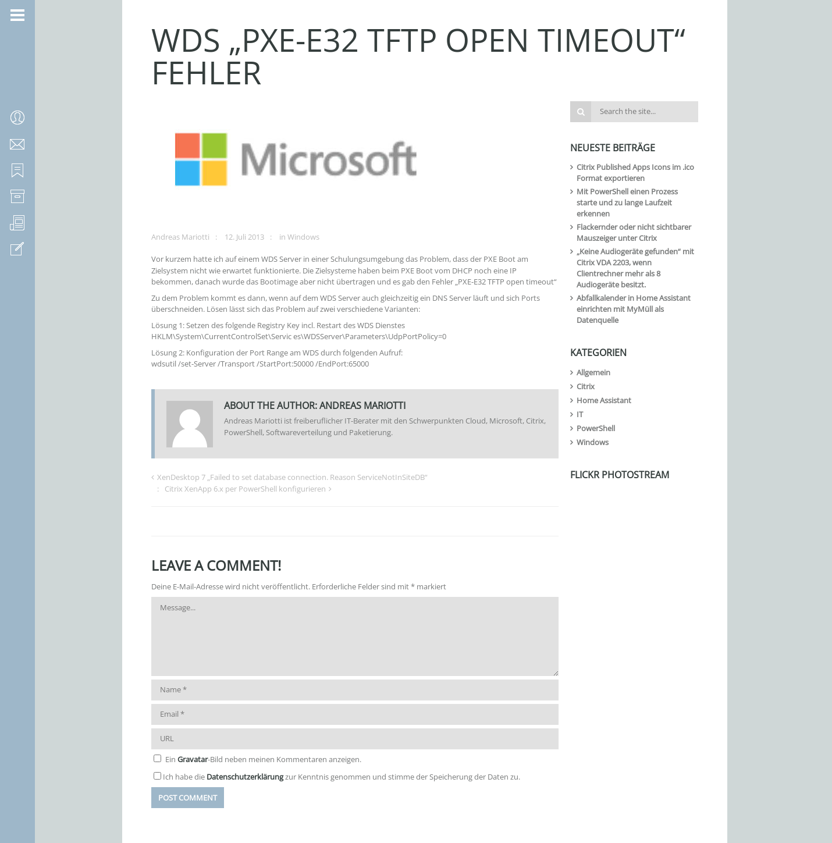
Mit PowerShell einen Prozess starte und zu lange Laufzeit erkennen (627, 202)
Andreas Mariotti (180, 237)
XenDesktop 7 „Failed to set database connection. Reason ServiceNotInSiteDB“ (292, 477)
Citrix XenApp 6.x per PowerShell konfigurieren (245, 488)
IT (580, 414)
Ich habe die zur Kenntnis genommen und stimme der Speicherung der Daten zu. (341, 776)
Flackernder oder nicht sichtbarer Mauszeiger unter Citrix (634, 232)
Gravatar (192, 759)
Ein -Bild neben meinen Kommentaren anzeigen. (263, 759)
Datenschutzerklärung (245, 776)
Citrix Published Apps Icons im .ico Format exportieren (635, 172)
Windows (303, 237)
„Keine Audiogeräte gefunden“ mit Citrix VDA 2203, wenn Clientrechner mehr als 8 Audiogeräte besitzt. (635, 268)
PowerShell (596, 428)
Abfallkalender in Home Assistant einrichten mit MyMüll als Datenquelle (634, 309)
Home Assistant (604, 400)
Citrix (586, 386)
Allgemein (593, 372)
